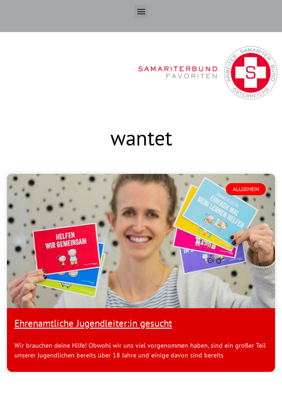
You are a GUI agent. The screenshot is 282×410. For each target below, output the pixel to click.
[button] (141, 11)
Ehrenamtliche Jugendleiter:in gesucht (93, 323)
